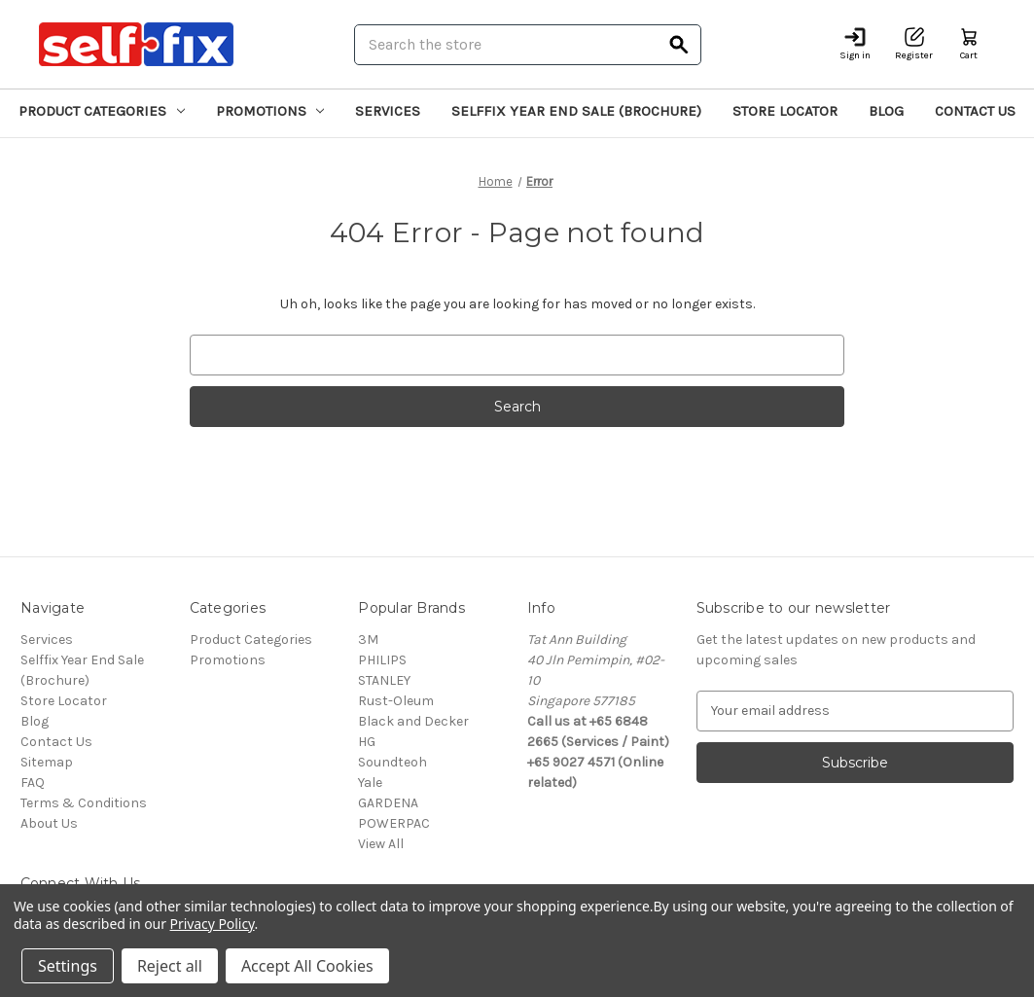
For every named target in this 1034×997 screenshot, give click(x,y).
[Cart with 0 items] (969, 44)
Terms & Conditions (83, 803)
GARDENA (388, 803)
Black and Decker (413, 721)
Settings (67, 966)
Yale (370, 782)
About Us (49, 823)
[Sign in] (855, 44)
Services (387, 111)
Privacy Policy (212, 923)
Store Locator (785, 111)
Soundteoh (392, 762)
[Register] (914, 44)
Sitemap (46, 762)
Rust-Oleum (396, 701)
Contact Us (975, 111)
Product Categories (101, 111)
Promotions (270, 111)
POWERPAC (394, 823)
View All (381, 844)
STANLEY (384, 680)
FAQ (32, 782)
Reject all (169, 966)
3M (368, 639)
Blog (886, 111)
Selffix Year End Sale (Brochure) (576, 111)
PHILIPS (382, 660)
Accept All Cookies (307, 966)
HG (366, 741)
